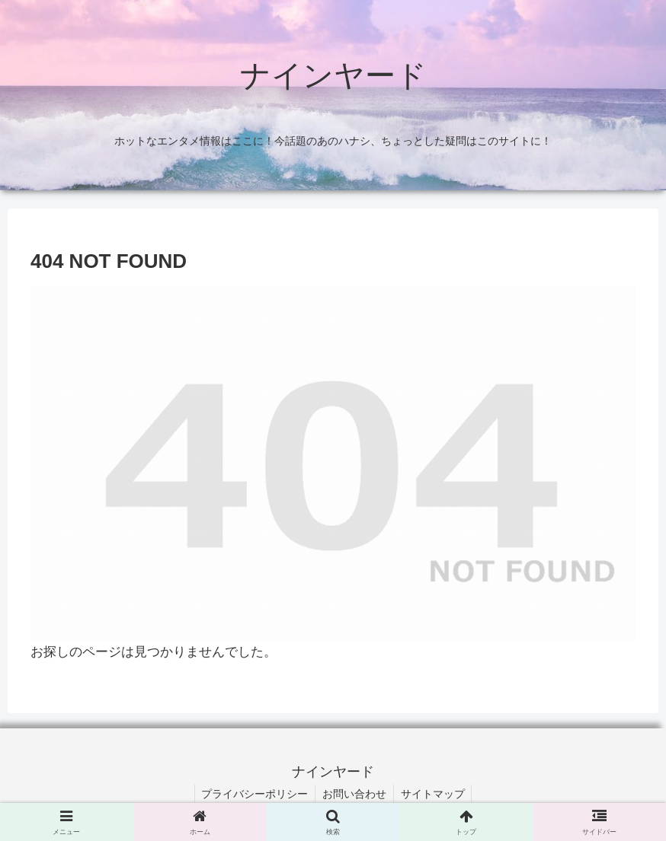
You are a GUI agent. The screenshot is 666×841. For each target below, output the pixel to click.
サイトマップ (434, 794)
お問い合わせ (354, 794)
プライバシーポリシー (253, 794)
